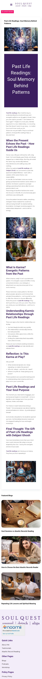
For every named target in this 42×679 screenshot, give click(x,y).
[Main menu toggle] (11, 4)
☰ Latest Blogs (7, 11)
